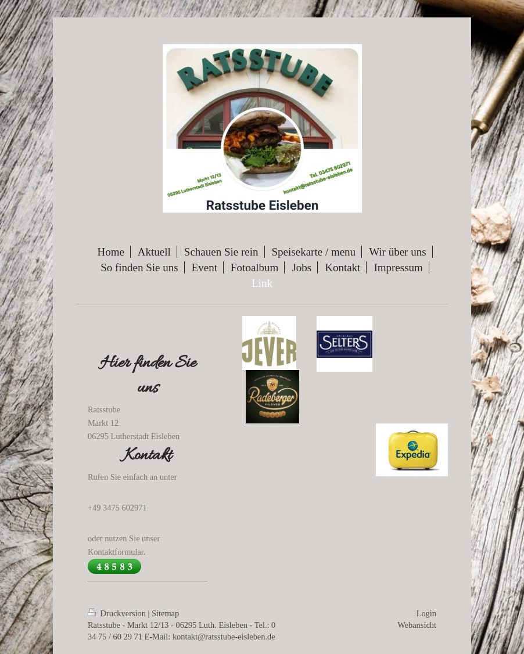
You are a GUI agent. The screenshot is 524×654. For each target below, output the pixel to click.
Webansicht (416, 625)
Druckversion (118, 613)
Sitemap (165, 613)
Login (426, 613)
